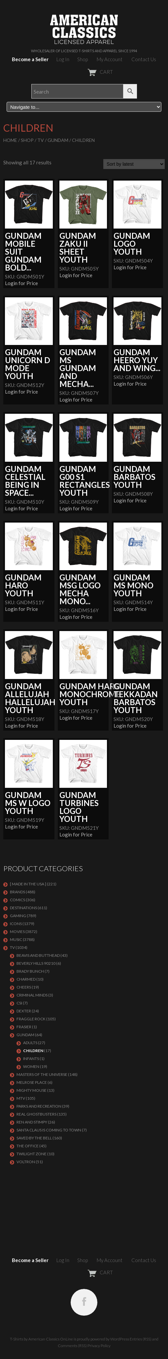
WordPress (119, 1339)
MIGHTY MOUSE (32, 1090)
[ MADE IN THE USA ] (28, 883)
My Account (109, 59)
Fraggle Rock (31, 1018)
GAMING (18, 915)
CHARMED (26, 979)
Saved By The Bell (34, 1137)
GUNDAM (58, 140)
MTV (21, 1098)
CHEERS (24, 987)
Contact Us (143, 59)
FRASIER (24, 1026)
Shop (82, 59)
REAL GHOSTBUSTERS (36, 1114)
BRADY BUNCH (30, 971)
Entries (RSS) (140, 1339)
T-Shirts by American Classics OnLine (41, 1339)
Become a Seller (30, 59)
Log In (62, 59)
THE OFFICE (28, 1145)
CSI (19, 1002)
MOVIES (17, 931)
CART (84, 72)
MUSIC (16, 939)
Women (31, 1066)
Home (10, 140)
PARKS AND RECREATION (39, 1106)
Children (33, 1050)
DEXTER (24, 1010)
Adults (30, 1042)
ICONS (16, 923)
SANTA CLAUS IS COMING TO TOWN (49, 1129)
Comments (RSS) (72, 1345)
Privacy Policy (99, 1345)
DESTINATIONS (23, 907)
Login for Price (21, 283)
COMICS (17, 899)
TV (40, 140)
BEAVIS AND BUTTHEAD (38, 955)
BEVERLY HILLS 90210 (36, 963)
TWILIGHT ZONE (32, 1153)
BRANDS (17, 891)
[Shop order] (134, 164)
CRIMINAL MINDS (32, 995)
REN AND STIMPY (32, 1122)
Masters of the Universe (42, 1074)
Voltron (26, 1161)
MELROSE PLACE (32, 1082)
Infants (31, 1058)
